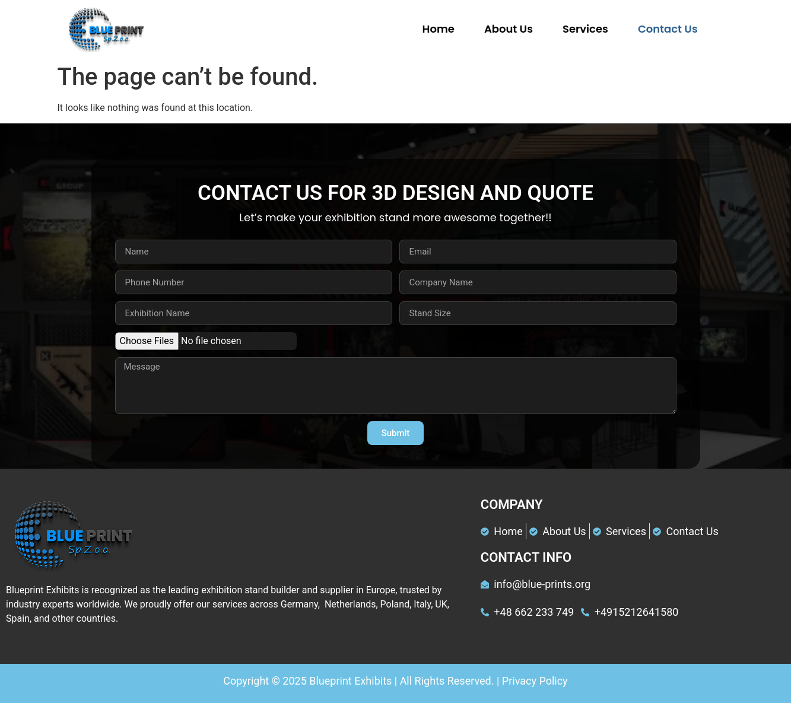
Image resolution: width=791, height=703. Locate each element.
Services (585, 28)
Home (438, 28)
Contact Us (668, 28)
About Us (508, 28)
